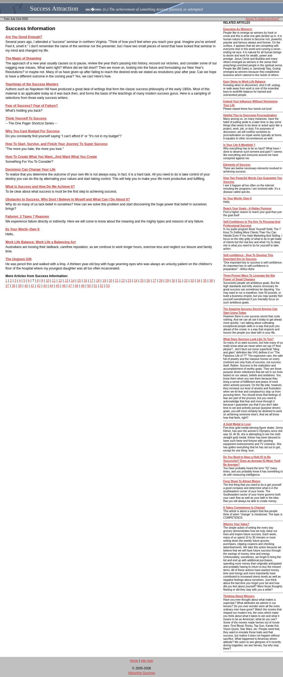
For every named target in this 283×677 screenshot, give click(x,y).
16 (85, 281)
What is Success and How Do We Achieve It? (40, 187)
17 (91, 281)
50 (89, 286)
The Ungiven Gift (18, 259)
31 (179, 281)
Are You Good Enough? (23, 37)
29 (167, 281)
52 (101, 286)
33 (192, 281)
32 (186, 281)
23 (129, 281)
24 (135, 281)
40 (26, 286)
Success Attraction (54, 8)
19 (104, 281)
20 (110, 281)
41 (32, 286)
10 (47, 281)
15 (79, 281)
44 (51, 286)
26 (148, 281)
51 (95, 286)
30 (173, 281)
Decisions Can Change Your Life (30, 169)
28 (160, 281)
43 (45, 286)
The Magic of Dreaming (23, 58)
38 (13, 286)
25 (142, 281)
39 (19, 286)
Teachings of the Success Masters (31, 84)
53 (108, 286)
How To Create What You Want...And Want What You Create (51, 157)
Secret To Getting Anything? (262, 18)
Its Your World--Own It (22, 229)
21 (116, 281)
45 (57, 286)
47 (70, 286)
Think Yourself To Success (25, 118)
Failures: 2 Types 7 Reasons (27, 216)
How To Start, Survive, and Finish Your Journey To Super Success (56, 144)
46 (63, 286)
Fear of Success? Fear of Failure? (31, 106)
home (134, 661)
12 (60, 281)
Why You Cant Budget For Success (32, 131)
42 (38, 286)
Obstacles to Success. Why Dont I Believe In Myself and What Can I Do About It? (67, 199)
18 (98, 281)
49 (82, 286)
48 (76, 286)
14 (72, 281)
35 (204, 281)
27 (154, 281)
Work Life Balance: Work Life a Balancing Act (40, 242)
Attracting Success (141, 673)
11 (53, 281)
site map (147, 661)
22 (123, 281)
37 (7, 286)
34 (198, 281)
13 (66, 281)
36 (211, 281)
